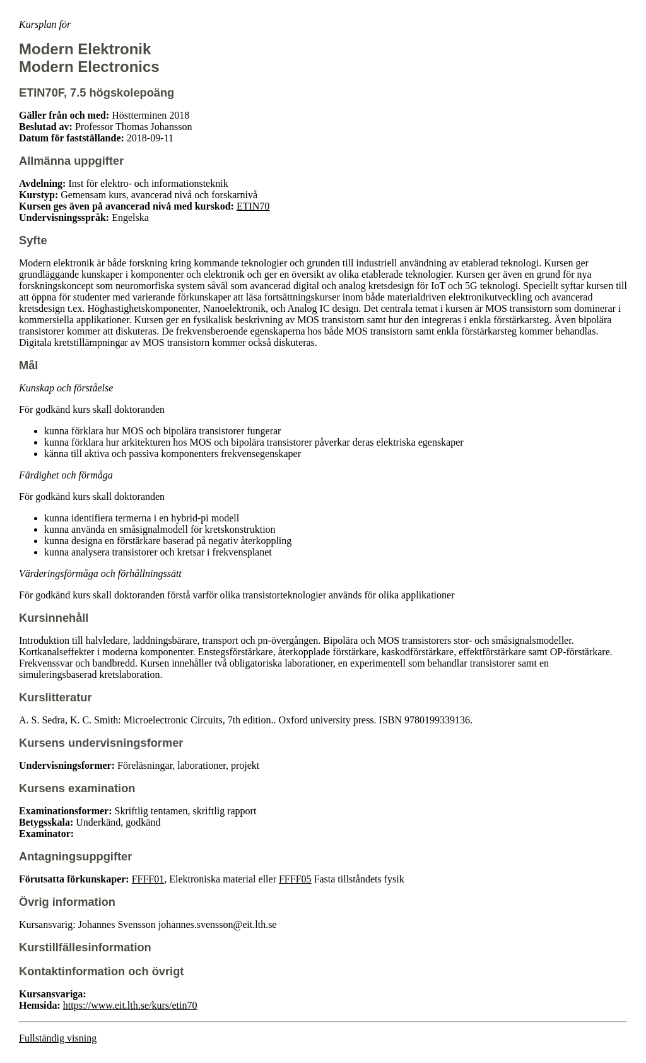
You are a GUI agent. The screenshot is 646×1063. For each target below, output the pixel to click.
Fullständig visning (58, 1038)
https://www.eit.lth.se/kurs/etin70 (130, 1005)
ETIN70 (253, 206)
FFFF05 (295, 879)
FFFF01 (148, 879)
